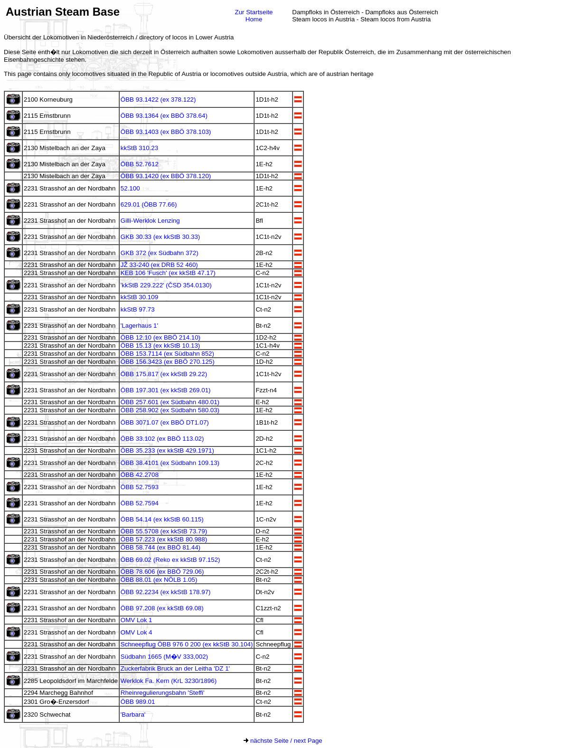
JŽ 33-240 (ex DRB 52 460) (159, 264)
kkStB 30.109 (139, 297)
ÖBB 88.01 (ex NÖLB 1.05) (159, 579)
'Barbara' (133, 714)
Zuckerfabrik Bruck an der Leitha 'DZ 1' (175, 668)
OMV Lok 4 (136, 632)
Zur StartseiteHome (254, 16)
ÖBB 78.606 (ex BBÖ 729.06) (162, 571)
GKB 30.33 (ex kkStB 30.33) (160, 236)
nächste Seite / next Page (283, 740)
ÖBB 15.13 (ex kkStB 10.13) (160, 345)
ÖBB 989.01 (138, 701)
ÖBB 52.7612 (140, 164)
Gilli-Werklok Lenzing (150, 220)
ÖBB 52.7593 (140, 487)
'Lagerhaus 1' (139, 325)
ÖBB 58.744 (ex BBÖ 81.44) (160, 547)
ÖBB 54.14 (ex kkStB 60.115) (162, 519)
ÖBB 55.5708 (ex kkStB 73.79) (164, 531)
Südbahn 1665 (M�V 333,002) (164, 656)
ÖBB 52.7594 (140, 503)
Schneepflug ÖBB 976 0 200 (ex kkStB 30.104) (187, 644)
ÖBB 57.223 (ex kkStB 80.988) (164, 539)
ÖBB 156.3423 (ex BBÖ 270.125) (168, 361)
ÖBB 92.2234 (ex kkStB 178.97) (166, 592)
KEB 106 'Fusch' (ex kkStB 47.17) (168, 272)
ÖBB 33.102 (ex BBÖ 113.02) (162, 438)
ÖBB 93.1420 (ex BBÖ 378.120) (166, 176)
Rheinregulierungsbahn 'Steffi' (163, 692)
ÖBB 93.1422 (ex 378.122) (158, 99)
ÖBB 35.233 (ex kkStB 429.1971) (167, 450)
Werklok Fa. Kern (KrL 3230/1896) (169, 680)
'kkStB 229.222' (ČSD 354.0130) (166, 285)
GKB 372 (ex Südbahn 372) (159, 252)
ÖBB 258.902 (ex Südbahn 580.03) (170, 410)
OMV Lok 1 (136, 620)
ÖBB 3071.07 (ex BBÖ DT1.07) (165, 422)
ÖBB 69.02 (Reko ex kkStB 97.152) (170, 559)
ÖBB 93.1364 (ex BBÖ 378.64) (164, 115)
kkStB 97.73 (138, 309)
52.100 (130, 188)
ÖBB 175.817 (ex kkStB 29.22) (164, 374)
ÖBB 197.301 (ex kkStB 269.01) (166, 390)
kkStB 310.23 (139, 147)
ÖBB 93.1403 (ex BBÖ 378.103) (166, 131)
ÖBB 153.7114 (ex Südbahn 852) (167, 353)
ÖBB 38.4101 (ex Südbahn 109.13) (170, 462)
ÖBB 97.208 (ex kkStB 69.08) (162, 608)
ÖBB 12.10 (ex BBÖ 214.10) (160, 337)
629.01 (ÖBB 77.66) (149, 204)
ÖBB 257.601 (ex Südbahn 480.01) (170, 402)
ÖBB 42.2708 (140, 474)
